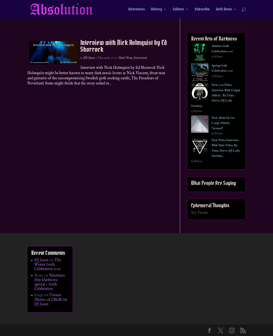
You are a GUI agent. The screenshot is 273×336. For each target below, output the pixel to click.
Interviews (136, 9)
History (156, 9)
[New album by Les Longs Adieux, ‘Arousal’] (200, 125)
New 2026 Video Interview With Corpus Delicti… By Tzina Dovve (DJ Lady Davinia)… (215, 95)
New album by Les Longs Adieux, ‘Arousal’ (223, 123)
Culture (178, 9)
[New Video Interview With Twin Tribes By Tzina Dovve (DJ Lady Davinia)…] (200, 147)
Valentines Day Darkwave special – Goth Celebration (49, 282)
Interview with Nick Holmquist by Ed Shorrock (123, 46)
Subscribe (202, 9)
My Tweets (199, 213)
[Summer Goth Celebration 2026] (200, 53)
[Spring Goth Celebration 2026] (200, 73)
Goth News (224, 9)
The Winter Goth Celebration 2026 (47, 264)
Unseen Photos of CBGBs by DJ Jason (50, 299)
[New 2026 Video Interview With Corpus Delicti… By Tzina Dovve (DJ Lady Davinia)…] (200, 92)
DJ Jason (89, 58)
